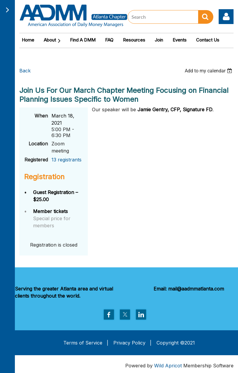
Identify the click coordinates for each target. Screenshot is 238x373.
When (41, 116)
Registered (36, 160)
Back (25, 71)
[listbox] (209, 70)
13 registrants (66, 160)
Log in (226, 16)
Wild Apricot (168, 366)
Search (205, 17)
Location (38, 144)
